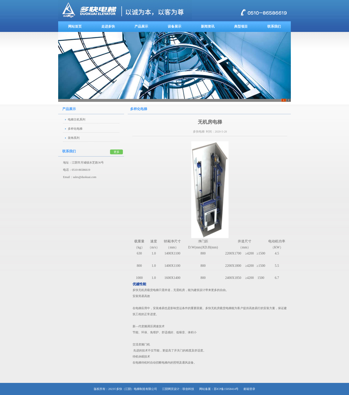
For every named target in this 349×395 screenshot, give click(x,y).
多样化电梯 (75, 128)
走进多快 (108, 26)
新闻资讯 (207, 26)
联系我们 (274, 26)
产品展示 (141, 26)
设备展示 (174, 26)
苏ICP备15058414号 (226, 389)
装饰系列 (73, 138)
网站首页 (75, 26)
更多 (116, 152)
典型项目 (241, 26)
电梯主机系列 (76, 119)
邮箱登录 (249, 389)
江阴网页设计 (171, 389)
